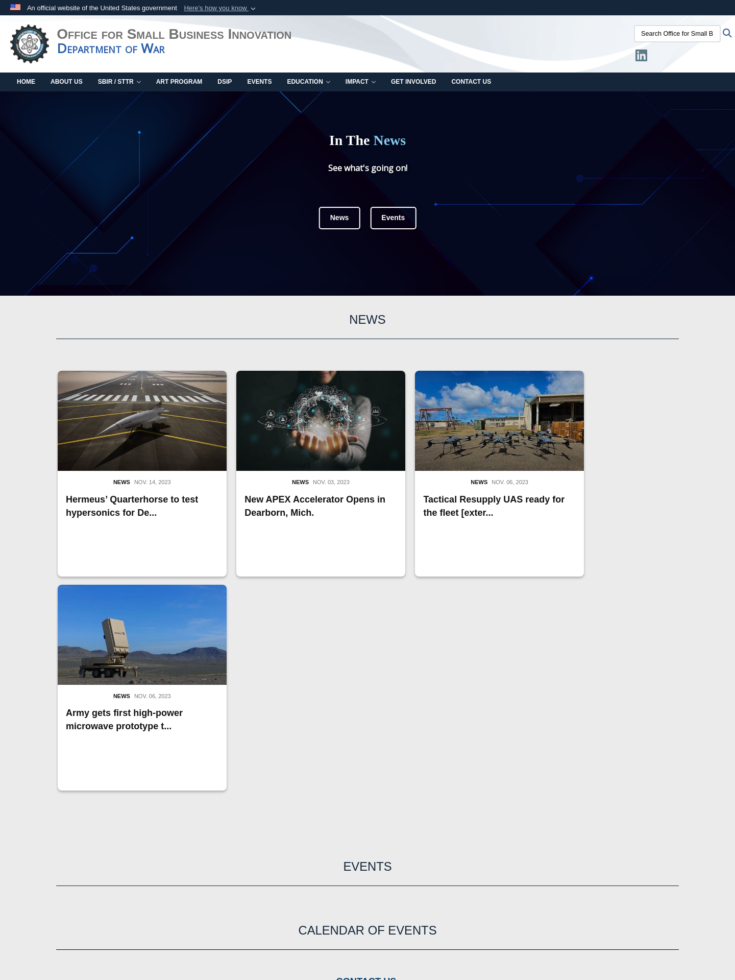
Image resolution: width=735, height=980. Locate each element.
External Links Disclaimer (323, 895)
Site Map (505, 859)
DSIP (224, 81)
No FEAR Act (638, 895)
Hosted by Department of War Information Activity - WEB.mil (302, 952)
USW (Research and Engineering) (72, 854)
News (339, 217)
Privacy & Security (412, 895)
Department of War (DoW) (58, 844)
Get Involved (413, 81)
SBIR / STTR (119, 81)
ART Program (179, 81)
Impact (361, 81)
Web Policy (194, 905)
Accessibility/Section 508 (119, 905)
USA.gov (237, 834)
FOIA (682, 895)
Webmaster (600, 839)
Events (259, 81)
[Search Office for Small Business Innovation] (677, 33)
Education (308, 81)
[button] (221, 8)
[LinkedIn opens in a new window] (641, 58)
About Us (67, 81)
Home (26, 81)
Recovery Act (40, 905)
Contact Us (471, 81)
